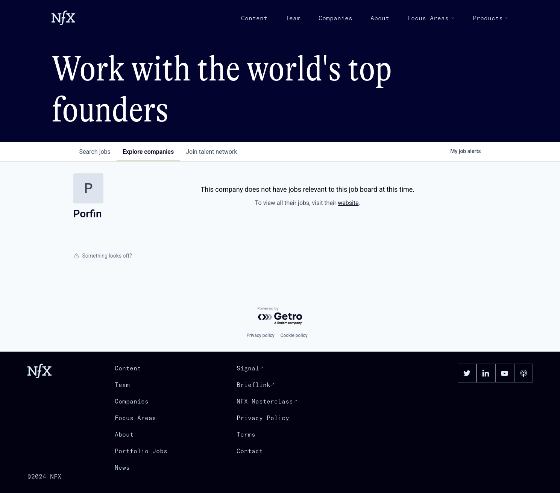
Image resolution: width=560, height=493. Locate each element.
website (348, 202)
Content (254, 18)
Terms (246, 434)
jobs (95, 151)
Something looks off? (102, 256)
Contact (250, 451)
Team (292, 18)
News (122, 467)
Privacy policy (260, 335)
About (379, 18)
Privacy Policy (263, 418)
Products (491, 18)
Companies (335, 18)
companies (148, 151)
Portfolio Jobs (141, 451)
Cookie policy (294, 335)
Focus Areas (431, 18)
